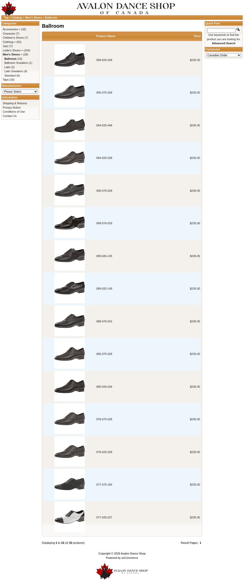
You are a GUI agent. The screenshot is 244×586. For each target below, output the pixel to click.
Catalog (17, 17)
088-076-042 (104, 321)
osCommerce (129, 557)
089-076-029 (104, 223)
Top (6, 17)
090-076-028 (104, 190)
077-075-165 (104, 484)
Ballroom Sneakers (16, 62)
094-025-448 (104, 125)
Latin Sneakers (13, 71)
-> (12, 54)
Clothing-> (9, 41)
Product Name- (106, 36)
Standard (10, 75)
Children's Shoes (13, 37)
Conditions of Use (14, 111)
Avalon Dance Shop (133, 553)
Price (197, 36)
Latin (7, 67)
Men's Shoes (33, 17)
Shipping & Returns (15, 103)
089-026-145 (104, 256)
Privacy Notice (12, 107)
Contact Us (10, 115)
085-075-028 (104, 353)
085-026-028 (104, 386)
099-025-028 (104, 60)
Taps (6, 79)
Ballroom (51, 17)
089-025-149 (104, 288)
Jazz (6, 46)
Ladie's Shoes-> (13, 50)
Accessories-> (11, 29)
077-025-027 (104, 517)
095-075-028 (104, 92)
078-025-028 (104, 452)
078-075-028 (104, 419)
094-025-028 (104, 157)
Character (9, 33)
